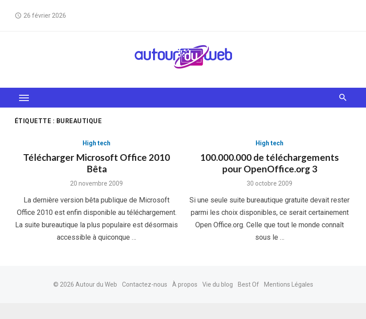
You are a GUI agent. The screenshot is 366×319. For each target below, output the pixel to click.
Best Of (248, 284)
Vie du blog (217, 284)
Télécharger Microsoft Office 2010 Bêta (96, 163)
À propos (184, 284)
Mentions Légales (288, 284)
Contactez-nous (144, 284)
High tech (96, 143)
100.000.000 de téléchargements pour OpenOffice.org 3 (269, 163)
